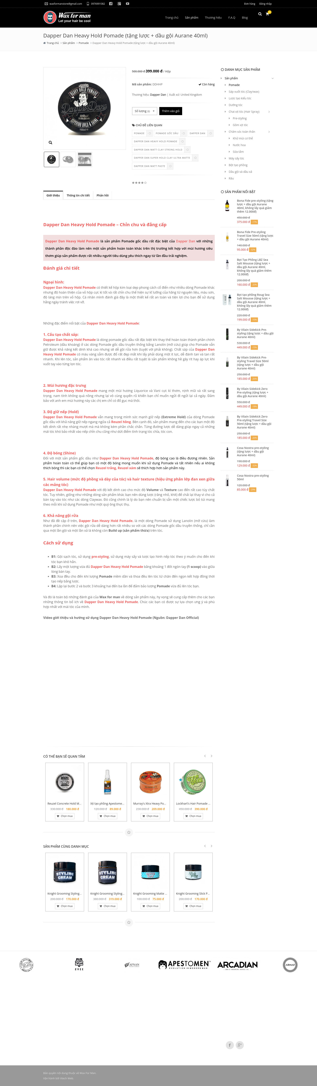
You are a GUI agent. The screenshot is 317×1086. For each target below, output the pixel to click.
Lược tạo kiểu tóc (240, 98)
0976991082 (95, 3)
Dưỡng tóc (236, 105)
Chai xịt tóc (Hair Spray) (244, 111)
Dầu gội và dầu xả (240, 172)
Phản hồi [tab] (103, 195)
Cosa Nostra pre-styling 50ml (253, 477)
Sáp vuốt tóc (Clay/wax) (244, 91)
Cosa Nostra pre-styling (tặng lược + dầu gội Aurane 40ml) (253, 451)
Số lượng (144, 111)
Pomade (84, 43)
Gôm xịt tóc (240, 125)
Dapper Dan (158, 95)
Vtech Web (66, 1078)
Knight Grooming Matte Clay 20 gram (157, 893)
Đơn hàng (249, 3)
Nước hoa (239, 145)
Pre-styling (240, 118)
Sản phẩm (69, 43)
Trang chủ (53, 43)
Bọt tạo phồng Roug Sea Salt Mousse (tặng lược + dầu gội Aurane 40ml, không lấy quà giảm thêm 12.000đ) (254, 302)
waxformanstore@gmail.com (63, 3)
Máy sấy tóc (236, 158)
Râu (231, 178)
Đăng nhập (265, 3)
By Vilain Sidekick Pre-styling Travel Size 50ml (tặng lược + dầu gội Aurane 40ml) (252, 362)
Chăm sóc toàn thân (242, 132)
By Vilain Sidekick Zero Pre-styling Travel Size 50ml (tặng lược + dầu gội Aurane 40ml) (254, 422)
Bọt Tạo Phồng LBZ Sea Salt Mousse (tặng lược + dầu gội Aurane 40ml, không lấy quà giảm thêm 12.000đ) (254, 267)
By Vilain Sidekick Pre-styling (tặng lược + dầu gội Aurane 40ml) (255, 333)
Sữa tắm (238, 152)
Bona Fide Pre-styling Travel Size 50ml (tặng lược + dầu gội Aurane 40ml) (255, 235)
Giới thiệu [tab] (53, 195)
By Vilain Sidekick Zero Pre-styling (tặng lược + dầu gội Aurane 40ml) (252, 392)
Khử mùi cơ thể (243, 138)
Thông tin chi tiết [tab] (78, 195)
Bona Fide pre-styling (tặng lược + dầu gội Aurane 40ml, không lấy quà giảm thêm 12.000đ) (255, 206)
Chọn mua (65, 816)
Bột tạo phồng (238, 165)
